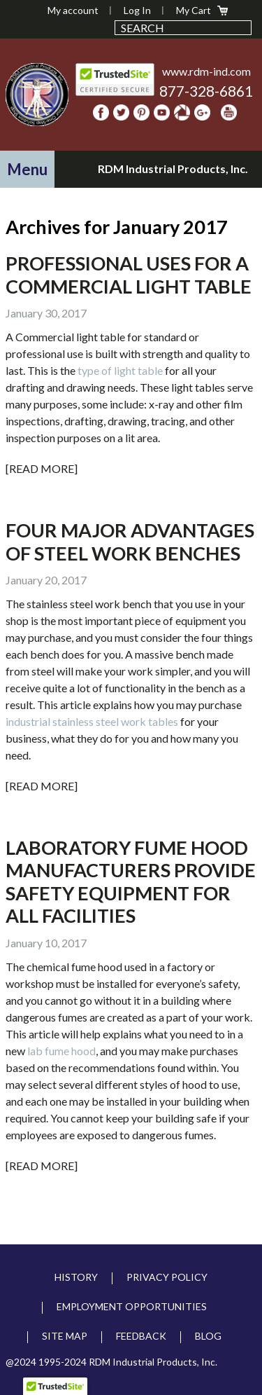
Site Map (64, 1336)
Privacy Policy (167, 1277)
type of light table (120, 370)
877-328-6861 (206, 90)
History (76, 1277)
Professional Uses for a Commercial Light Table (129, 274)
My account (73, 10)
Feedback (141, 1336)
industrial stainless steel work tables (92, 721)
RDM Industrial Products (37, 95)
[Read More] (42, 468)
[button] (27, 169)
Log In (137, 10)
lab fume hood (61, 1050)
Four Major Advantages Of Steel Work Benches (130, 541)
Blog (208, 1336)
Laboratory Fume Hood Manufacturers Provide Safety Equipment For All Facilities (131, 881)
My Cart (193, 10)
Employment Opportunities (132, 1306)
